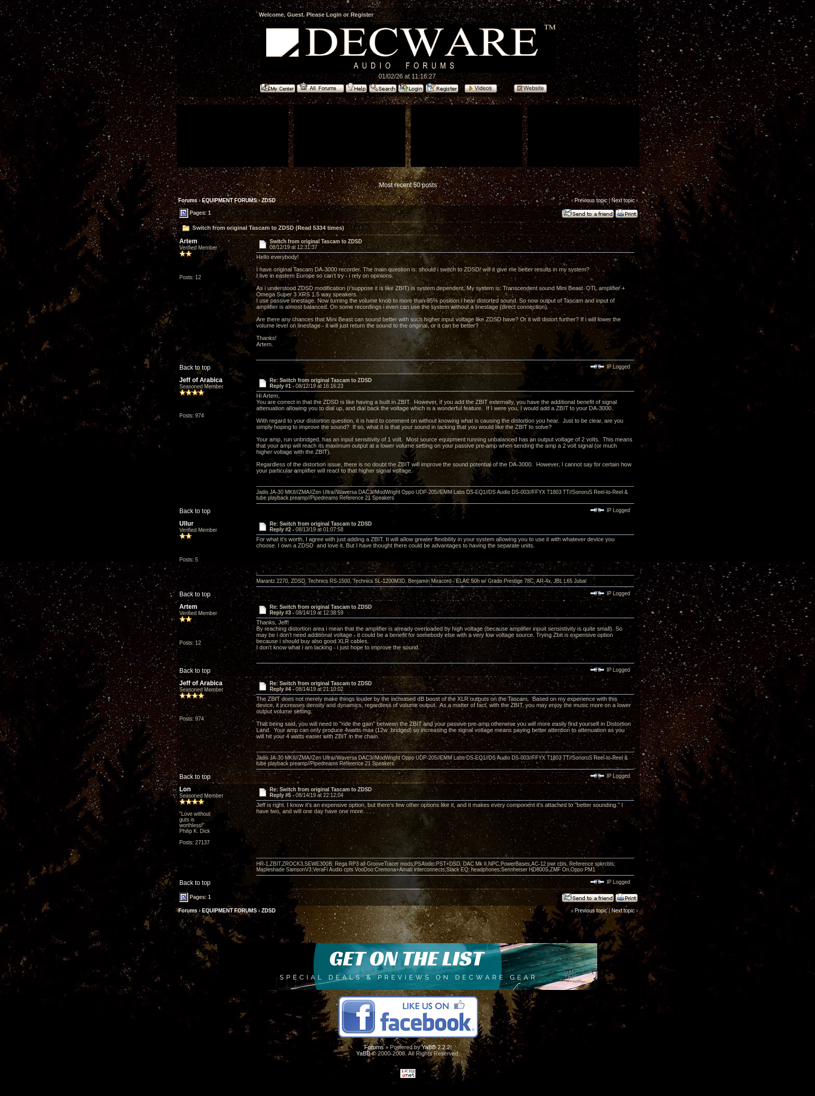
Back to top (195, 367)
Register (361, 14)
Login (333, 14)
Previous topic (590, 200)
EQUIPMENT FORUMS (229, 200)
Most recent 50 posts (408, 185)
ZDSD (268, 200)
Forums (188, 200)
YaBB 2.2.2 (436, 1047)
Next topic (622, 200)
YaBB (363, 1053)
